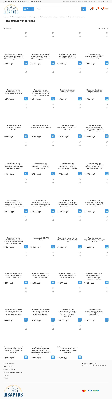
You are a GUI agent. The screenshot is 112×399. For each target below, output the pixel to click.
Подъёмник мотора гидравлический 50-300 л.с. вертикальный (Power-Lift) (14, 91)
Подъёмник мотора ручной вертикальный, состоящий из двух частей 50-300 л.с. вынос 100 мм (13, 56)
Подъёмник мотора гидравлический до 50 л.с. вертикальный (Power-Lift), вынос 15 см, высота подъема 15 (67, 166)
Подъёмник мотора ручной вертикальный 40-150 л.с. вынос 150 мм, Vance (13, 275)
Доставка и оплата (10, 1)
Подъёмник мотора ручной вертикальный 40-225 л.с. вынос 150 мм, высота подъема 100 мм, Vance (94, 276)
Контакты (37, 1)
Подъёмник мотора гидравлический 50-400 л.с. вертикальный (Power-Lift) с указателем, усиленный (13, 165)
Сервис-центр (22, 1)
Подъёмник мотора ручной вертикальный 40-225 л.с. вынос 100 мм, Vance (67, 275)
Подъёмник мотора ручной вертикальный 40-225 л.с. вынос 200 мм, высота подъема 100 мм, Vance (13, 312)
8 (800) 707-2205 (103, 1)
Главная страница (9, 363)
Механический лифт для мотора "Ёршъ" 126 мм (94, 91)
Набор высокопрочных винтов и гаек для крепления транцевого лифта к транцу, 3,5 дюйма (67, 349)
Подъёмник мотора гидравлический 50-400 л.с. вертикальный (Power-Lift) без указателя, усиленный (67, 203)
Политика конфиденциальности (13, 372)
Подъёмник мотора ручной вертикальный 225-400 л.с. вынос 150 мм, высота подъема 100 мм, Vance (40, 312)
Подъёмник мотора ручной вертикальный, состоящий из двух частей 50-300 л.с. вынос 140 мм (40, 56)
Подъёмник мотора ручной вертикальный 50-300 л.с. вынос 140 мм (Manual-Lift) (67, 56)
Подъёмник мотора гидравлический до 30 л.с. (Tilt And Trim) (67, 127)
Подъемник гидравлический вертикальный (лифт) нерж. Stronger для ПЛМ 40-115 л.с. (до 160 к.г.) (13, 349)
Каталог (28, 9)
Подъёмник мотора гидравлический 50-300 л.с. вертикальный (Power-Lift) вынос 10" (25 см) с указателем (67, 313)
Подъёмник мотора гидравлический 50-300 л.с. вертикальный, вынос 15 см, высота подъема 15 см (13, 240)
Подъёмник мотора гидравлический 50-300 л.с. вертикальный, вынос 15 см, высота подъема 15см (94, 165)
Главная (6, 17)
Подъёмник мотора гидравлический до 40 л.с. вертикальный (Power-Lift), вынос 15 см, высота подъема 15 (94, 129)
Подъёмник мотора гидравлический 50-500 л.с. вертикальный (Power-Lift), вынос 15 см (94, 203)
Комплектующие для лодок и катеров (24, 17)
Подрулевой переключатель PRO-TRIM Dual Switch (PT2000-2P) (67, 239)
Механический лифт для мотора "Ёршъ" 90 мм (67, 91)
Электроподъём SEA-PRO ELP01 (40, 239)
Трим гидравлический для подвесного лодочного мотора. (13, 127)
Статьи (30, 1)
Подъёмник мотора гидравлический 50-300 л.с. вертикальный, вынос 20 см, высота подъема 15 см (40, 203)
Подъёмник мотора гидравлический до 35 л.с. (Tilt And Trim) (94, 239)
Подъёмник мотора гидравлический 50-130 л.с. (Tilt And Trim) (94, 56)
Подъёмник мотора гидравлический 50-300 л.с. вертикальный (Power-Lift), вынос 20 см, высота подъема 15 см (14, 204)
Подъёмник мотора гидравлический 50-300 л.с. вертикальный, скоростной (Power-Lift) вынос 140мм (40, 92)
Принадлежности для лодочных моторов (53, 17)
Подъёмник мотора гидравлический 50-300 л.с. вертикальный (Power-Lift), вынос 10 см (40, 165)
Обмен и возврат (8, 366)
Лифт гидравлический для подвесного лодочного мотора (41, 126)
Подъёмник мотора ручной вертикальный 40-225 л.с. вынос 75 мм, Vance (40, 275)
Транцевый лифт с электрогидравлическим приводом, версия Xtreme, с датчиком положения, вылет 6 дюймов (41, 350)
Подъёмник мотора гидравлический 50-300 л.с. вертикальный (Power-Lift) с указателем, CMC (94, 312)
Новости (6, 375)
